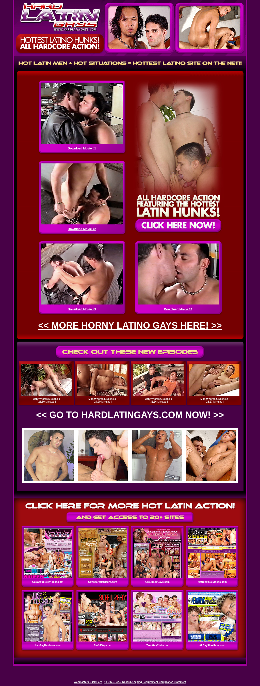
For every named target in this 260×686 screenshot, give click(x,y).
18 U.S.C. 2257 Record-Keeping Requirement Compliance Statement (145, 682)
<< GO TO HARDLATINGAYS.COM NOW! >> (130, 415)
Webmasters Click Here (88, 682)
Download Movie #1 (82, 148)
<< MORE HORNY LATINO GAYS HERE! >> (130, 325)
